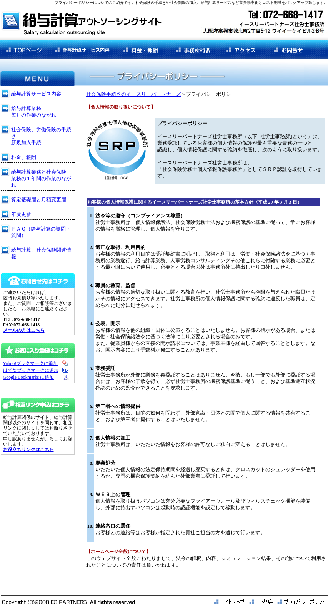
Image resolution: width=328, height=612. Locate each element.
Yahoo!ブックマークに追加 (30, 363)
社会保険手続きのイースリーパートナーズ (133, 94)
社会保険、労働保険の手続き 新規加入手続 (41, 136)
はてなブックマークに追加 (30, 370)
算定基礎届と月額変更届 (38, 199)
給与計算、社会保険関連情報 (41, 253)
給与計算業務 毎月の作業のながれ (33, 111)
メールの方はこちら (24, 330)
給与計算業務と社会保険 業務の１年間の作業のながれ (41, 178)
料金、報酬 (23, 157)
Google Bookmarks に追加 (28, 377)
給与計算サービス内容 (36, 94)
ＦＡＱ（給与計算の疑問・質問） (41, 232)
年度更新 (21, 214)
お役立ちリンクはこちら (28, 449)
